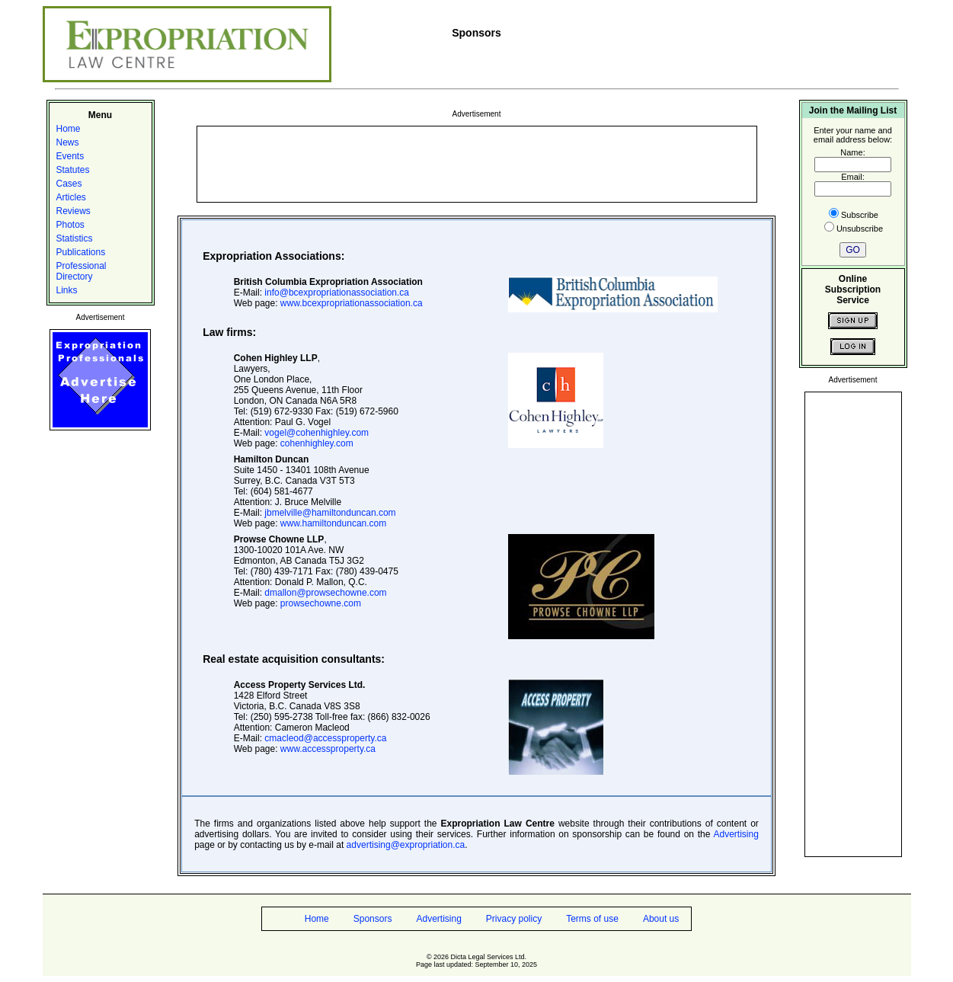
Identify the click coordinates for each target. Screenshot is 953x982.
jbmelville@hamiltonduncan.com (329, 512)
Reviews (73, 211)
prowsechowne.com (320, 603)
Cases (69, 183)
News (67, 142)
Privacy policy (514, 918)
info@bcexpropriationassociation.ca (336, 292)
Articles (71, 197)
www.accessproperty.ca (328, 749)
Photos (70, 224)
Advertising (735, 834)
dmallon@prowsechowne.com (325, 592)
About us (661, 918)
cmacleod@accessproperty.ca (325, 738)
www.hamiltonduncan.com (333, 523)
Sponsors (372, 918)
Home (68, 128)
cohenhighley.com (316, 443)
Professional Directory (81, 271)
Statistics (74, 238)
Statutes (73, 170)
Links (67, 290)
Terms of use (592, 918)
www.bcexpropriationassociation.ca (351, 303)
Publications (81, 252)
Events (70, 156)
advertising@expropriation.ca (406, 845)
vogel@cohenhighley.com (316, 432)
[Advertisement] (477, 163)
